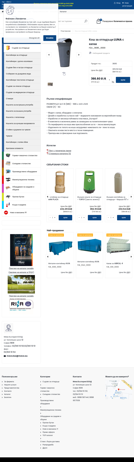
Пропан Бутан (15, 197)
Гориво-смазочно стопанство (21, 155)
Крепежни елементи (14, 148)
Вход (118, 3)
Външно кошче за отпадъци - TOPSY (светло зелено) (89, 198)
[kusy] (107, 80)
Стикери (9, 98)
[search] (85, 22)
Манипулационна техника (20, 179)
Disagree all (34, 38)
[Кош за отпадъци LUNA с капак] (64, 52)
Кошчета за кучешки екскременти (20, 123)
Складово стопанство (18, 163)
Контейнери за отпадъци (16, 55)
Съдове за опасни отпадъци (18, 86)
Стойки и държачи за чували (18, 129)
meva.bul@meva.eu (17, 356)
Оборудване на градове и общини (20, 188)
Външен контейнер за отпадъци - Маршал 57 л (117, 198)
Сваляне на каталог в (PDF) (21, 272)
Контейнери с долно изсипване (19, 61)
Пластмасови (66, 31)
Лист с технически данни (59, 150)
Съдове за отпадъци (17, 47)
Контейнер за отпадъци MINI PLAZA (58, 198)
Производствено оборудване (21, 171)
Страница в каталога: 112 (59, 153)
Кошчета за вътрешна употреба (19, 104)
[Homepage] (3, 11)
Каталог (63, 11)
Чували (9, 136)
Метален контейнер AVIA (59, 263)
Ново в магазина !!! (15, 213)
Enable (49, 38)
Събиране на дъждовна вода (18, 73)
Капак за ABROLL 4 (114, 263)
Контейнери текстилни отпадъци (20, 80)
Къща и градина (16, 205)
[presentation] (49, 54)
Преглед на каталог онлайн (21, 268)
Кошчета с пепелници (15, 117)
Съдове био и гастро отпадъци (19, 67)
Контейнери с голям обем (17, 142)
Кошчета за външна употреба (18, 111)
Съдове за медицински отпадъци (20, 92)
